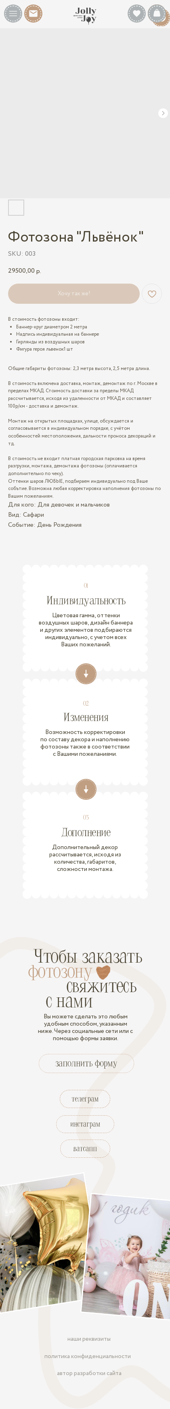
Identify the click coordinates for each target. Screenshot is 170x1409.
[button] (13, 13)
